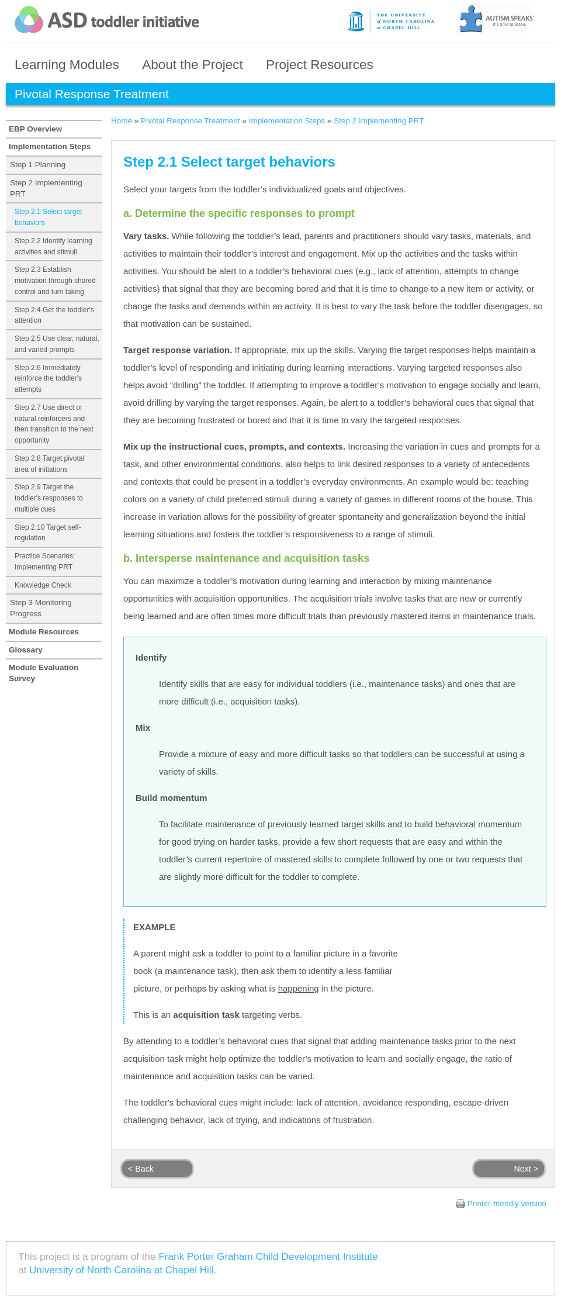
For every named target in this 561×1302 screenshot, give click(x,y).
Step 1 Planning (37, 164)
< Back (141, 1168)
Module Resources (44, 631)
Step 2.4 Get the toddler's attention (54, 315)
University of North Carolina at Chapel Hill (121, 1270)
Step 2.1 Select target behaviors (48, 217)
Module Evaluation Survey (43, 673)
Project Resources (319, 64)
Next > (526, 1168)
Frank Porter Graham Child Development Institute (268, 1256)
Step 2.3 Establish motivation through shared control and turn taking (55, 280)
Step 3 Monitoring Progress (41, 608)
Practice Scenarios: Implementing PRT (45, 561)
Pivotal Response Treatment (190, 120)
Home (121, 120)
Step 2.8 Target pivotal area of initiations (49, 464)
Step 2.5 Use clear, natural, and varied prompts (57, 344)
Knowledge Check (43, 585)
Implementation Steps (50, 146)
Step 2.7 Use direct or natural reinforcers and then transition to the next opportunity (54, 423)
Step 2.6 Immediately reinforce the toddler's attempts (48, 379)
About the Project (192, 64)
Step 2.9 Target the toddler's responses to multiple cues (49, 498)
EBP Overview (35, 129)
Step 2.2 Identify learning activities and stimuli (53, 246)
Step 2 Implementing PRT (46, 188)
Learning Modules (67, 64)
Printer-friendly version (507, 1203)
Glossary (26, 649)
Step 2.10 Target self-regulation (48, 533)
